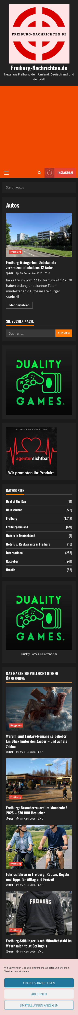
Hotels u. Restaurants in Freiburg (28, 544)
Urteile (10, 569)
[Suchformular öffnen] (39, 173)
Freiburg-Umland (17, 526)
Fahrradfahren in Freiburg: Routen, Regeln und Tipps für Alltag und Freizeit (37, 877)
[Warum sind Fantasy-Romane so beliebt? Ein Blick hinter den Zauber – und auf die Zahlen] (39, 709)
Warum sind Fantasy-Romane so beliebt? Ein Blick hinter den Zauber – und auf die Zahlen (36, 741)
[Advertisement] (39, 127)
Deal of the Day (16, 501)
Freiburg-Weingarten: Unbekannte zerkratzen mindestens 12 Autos (39, 235)
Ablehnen (39, 994)
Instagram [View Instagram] (58, 173)
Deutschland (14, 509)
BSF (11, 273)
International (14, 552)
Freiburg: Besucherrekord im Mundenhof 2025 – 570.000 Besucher (36, 810)
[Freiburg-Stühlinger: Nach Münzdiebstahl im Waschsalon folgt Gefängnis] (39, 913)
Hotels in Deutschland (20, 535)
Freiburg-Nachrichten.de (39, 68)
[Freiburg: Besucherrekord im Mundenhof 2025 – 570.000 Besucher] (39, 780)
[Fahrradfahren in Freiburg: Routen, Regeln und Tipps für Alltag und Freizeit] (39, 847)
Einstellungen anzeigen (39, 1005)
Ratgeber (12, 561)
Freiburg (15, 251)
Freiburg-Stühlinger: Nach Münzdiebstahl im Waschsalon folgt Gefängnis (39, 943)
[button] (6, 172)
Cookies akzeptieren (39, 983)
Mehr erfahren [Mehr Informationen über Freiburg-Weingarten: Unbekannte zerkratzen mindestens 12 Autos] (21, 306)
